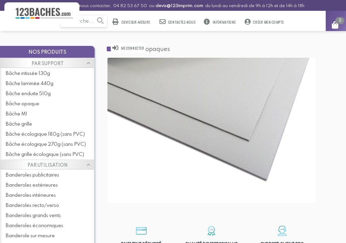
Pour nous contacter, (90, 6)
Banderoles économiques (34, 225)
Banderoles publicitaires (32, 175)
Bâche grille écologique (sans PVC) (45, 154)
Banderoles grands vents (33, 215)
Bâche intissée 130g (28, 73)
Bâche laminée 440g (29, 83)
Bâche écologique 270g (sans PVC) (46, 144)
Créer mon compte (264, 22)
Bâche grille (19, 124)
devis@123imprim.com (179, 6)
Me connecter (128, 48)
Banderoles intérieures (31, 195)
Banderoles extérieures (32, 185)
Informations (220, 22)
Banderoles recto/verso (32, 205)
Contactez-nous (177, 22)
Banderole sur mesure (30, 236)
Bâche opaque (22, 104)
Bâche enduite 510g (28, 93)
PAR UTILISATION (47, 165)
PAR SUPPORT (47, 63)
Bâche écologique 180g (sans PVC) (45, 134)
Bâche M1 (16, 114)
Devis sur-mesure (131, 22)
